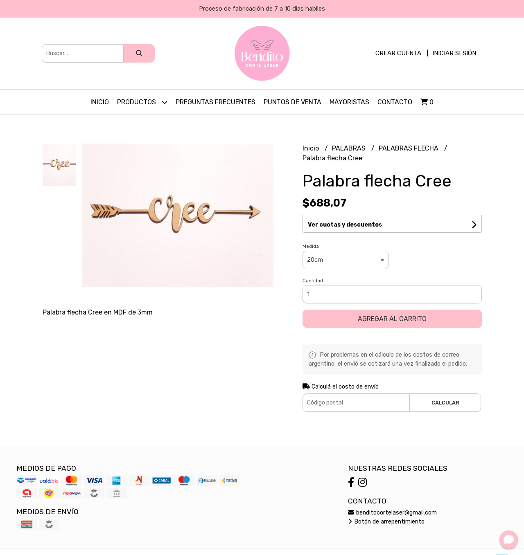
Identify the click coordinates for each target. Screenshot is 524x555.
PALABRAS (349, 148)
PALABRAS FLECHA (409, 148)
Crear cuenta (398, 53)
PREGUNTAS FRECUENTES (215, 102)
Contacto (394, 102)
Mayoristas (349, 102)
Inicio (99, 102)
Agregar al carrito (392, 319)
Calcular (445, 403)
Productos (142, 102)
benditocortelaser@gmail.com (392, 512)
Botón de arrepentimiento (386, 521)
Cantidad (313, 280)
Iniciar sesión (454, 53)
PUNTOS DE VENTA (292, 102)
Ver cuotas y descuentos (345, 224)
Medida (311, 246)
